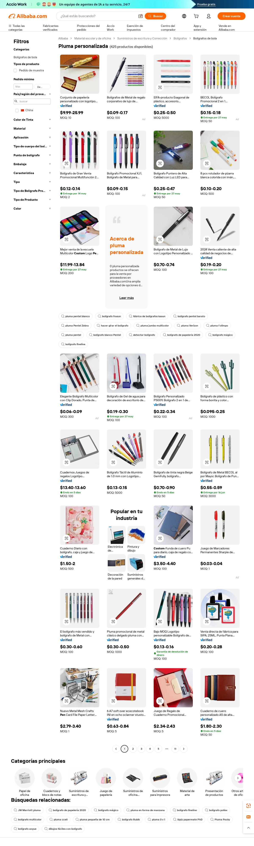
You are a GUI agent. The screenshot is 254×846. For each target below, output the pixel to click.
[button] (140, 16)
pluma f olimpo (217, 325)
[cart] (197, 16)
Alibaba (63, 38)
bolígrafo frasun (109, 316)
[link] (248, 805)
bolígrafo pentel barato (189, 316)
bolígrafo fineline (73, 344)
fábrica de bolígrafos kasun (147, 316)
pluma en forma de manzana (145, 810)
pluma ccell (59, 819)
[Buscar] (155, 16)
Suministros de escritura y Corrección (142, 38)
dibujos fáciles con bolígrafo (63, 829)
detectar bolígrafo (142, 335)
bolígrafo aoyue (25, 829)
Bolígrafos (180, 38)
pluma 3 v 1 (156, 819)
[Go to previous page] (116, 749)
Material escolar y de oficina (92, 38)
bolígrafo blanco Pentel (105, 335)
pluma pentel (71, 335)
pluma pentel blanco (75, 316)
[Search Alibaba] (98, 16)
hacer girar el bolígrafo (112, 325)
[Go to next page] (184, 749)
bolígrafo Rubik (129, 819)
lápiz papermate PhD (187, 819)
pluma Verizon (187, 325)
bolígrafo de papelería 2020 (181, 335)
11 (175, 748)
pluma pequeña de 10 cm (93, 819)
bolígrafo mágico (220, 335)
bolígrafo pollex (216, 810)
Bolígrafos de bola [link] (205, 38)
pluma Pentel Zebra (75, 325)
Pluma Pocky (220, 819)
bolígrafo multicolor (27, 819)
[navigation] (32, 394)
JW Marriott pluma (27, 810)
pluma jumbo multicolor (152, 325)
